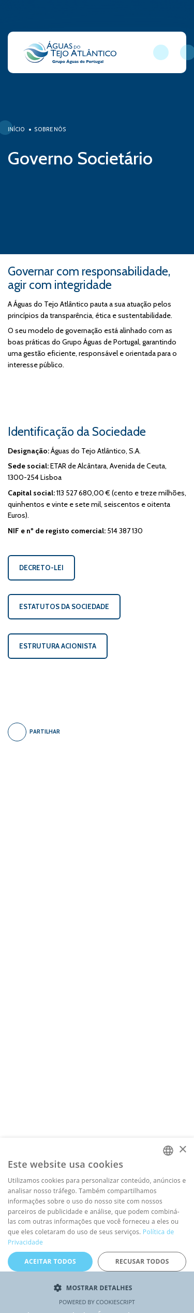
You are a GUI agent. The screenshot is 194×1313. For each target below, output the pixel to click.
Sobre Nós (50, 129)
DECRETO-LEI (41, 567)
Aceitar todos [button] (50, 1261)
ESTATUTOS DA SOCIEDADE (64, 606)
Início (16, 129)
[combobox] (168, 1150)
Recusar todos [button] (142, 1261)
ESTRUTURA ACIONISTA (57, 646)
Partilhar (34, 732)
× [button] (182, 1150)
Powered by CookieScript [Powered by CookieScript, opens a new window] (97, 1302)
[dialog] (97, 1225)
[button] (97, 1288)
